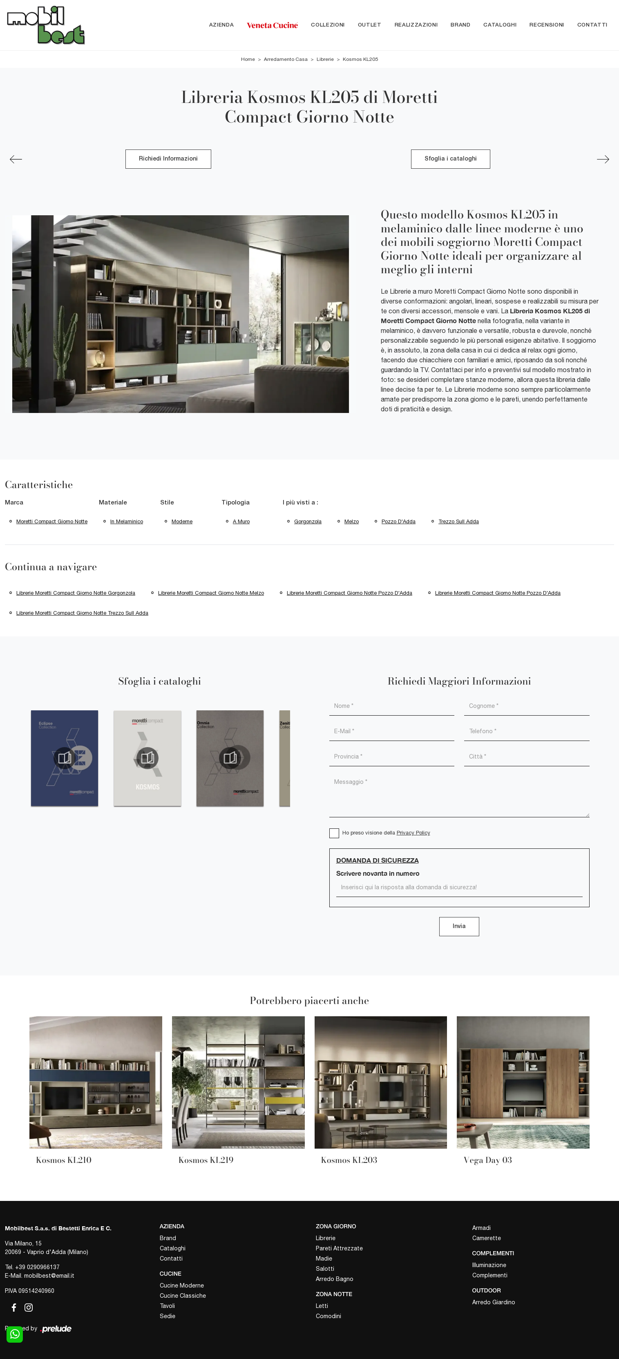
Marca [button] (14, 503)
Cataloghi (499, 25)
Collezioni (328, 25)
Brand (460, 25)
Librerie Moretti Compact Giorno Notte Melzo (211, 593)
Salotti (325, 1268)
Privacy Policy (413, 833)
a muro (241, 521)
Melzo (351, 521)
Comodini (328, 1316)
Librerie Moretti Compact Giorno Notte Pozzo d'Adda (349, 593)
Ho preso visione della (386, 833)
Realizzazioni (416, 25)
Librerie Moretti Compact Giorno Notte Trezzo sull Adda (82, 613)
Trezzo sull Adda (458, 521)
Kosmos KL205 (360, 59)
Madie (324, 1258)
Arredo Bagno (334, 1279)
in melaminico (126, 521)
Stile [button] (167, 503)
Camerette (486, 1238)
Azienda (221, 25)
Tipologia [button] (235, 503)
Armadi (481, 1228)
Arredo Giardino (493, 1302)
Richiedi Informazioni (168, 159)
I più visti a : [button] (300, 503)
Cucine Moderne (182, 1285)
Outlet (370, 25)
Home (248, 59)
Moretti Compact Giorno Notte (51, 521)
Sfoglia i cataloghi (451, 159)
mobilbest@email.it (49, 1275)
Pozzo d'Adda (399, 521)
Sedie (167, 1316)
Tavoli (167, 1306)
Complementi (489, 1275)
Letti (322, 1306)
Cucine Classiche (183, 1295)
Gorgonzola (308, 521)
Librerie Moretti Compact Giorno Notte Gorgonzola (75, 593)
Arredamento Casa (286, 59)
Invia (459, 926)
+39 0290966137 (37, 1267)
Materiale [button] (113, 503)
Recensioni (547, 25)
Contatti (592, 25)
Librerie (325, 59)
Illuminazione (489, 1265)
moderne (182, 521)
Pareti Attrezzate (339, 1248)
